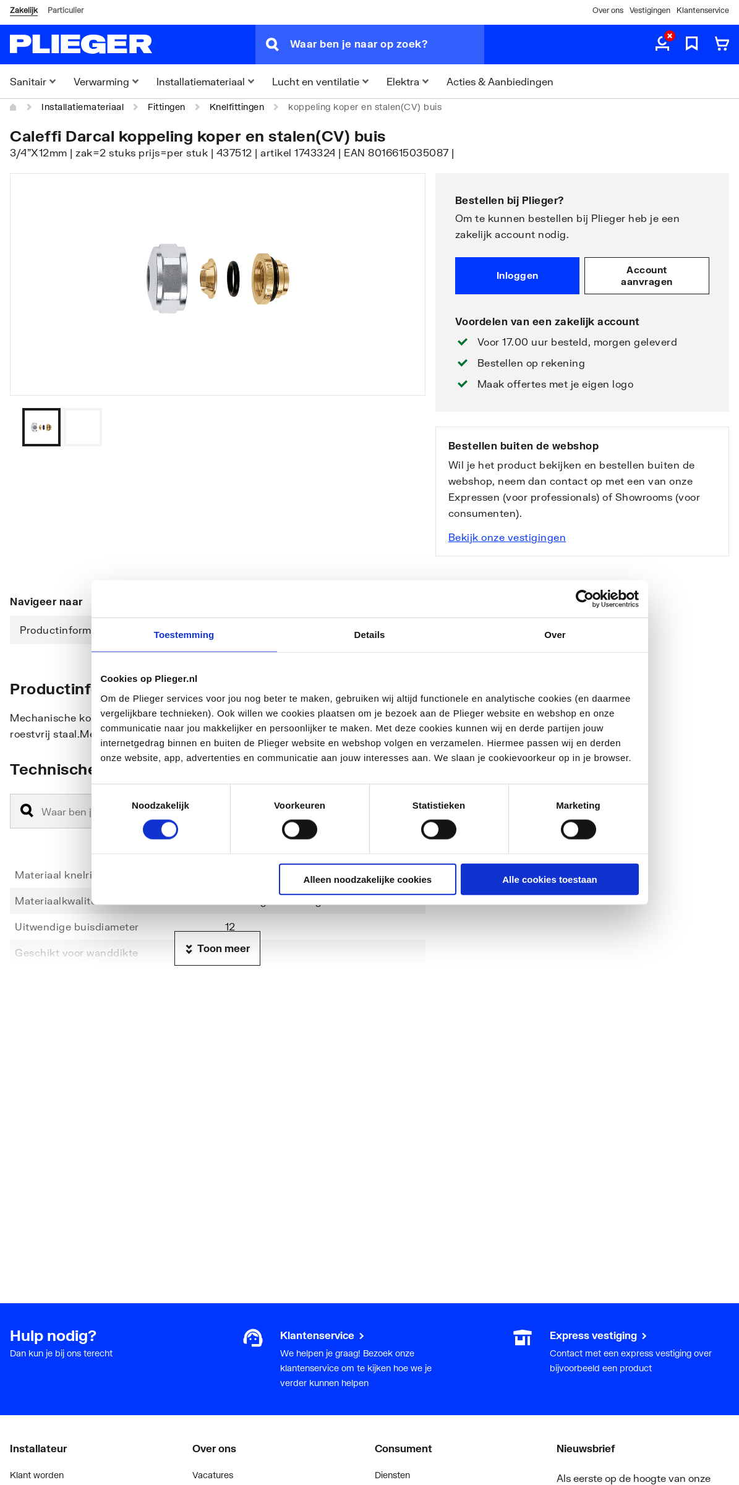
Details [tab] (369, 634)
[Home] (13, 107)
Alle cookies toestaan (549, 879)
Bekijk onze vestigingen (507, 537)
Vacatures (212, 1475)
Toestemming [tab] (184, 634)
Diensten (392, 1475)
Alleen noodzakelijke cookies (368, 879)
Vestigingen (650, 10)
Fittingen (167, 106)
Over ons (607, 10)
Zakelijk (24, 10)
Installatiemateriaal (82, 106)
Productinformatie (65, 630)
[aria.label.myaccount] (662, 44)
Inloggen (518, 275)
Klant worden (37, 1475)
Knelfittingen (237, 106)
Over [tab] (555, 634)
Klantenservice (703, 10)
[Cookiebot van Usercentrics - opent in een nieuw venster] (585, 599)
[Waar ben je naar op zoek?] (387, 44)
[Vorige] (400, 427)
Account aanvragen (647, 275)
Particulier (65, 10)
